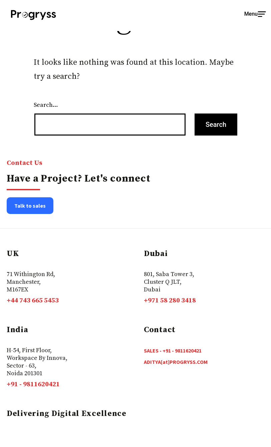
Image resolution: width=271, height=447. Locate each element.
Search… (46, 105)
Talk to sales (30, 205)
